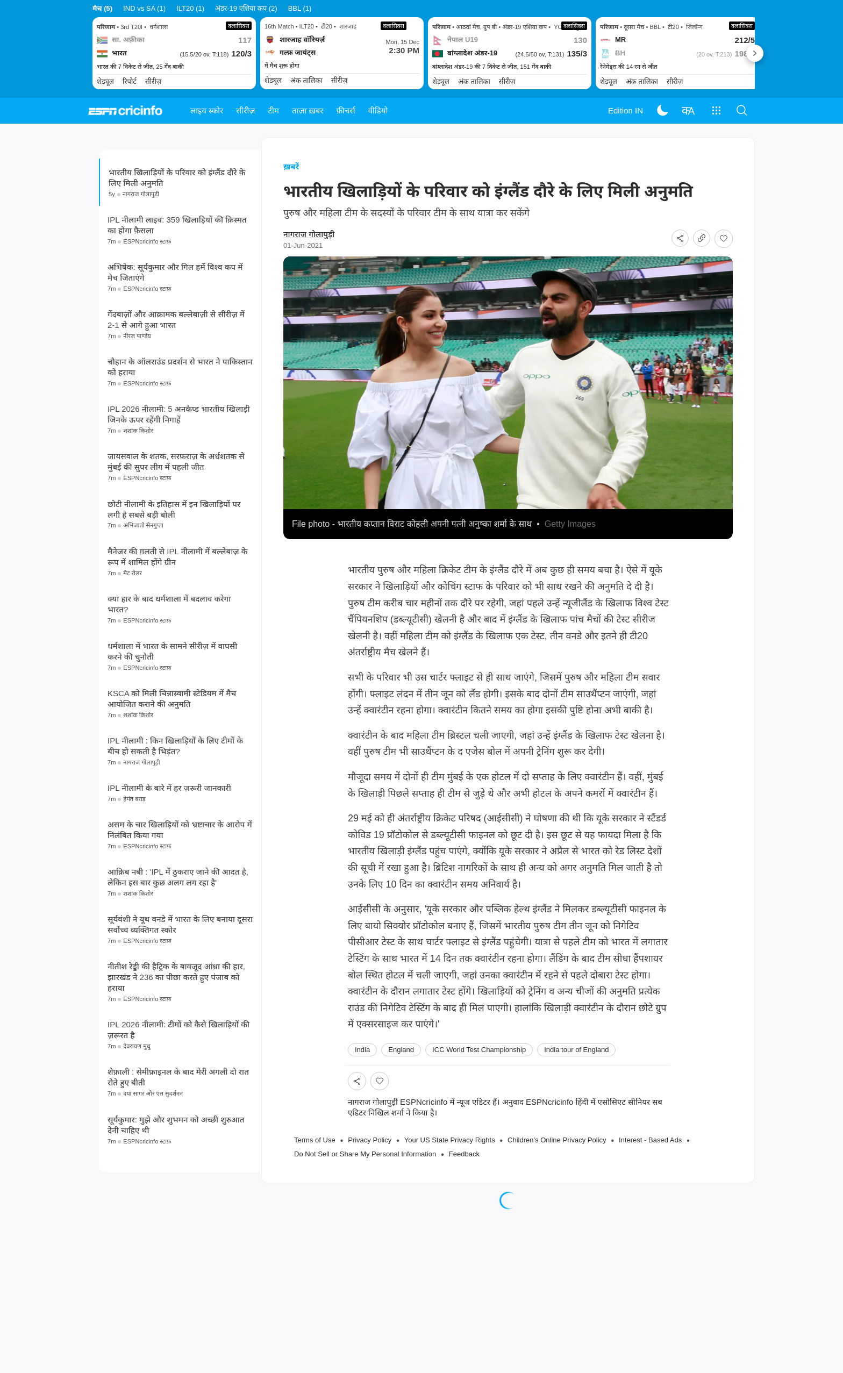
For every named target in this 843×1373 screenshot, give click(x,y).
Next (754, 53)
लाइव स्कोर (206, 110)
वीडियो (378, 110)
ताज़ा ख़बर (308, 110)
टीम (273, 110)
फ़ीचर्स (346, 110)
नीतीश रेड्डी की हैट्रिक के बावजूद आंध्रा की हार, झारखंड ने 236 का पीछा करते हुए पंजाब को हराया (176, 1039)
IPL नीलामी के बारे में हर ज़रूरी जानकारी (169, 849)
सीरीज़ (245, 110)
